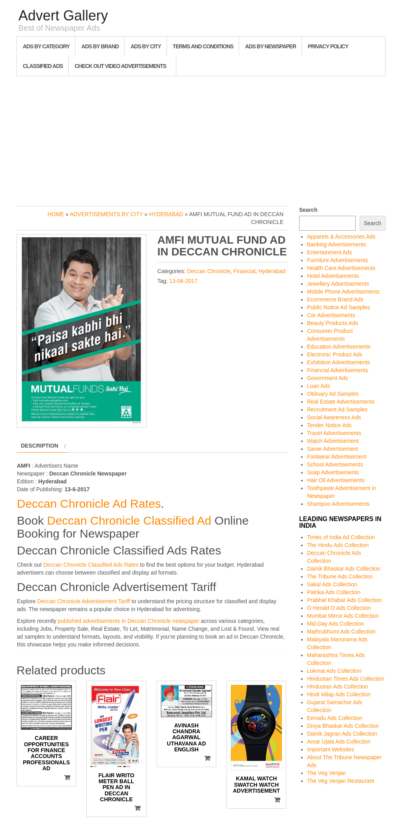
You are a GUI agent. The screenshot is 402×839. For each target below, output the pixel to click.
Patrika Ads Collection (333, 592)
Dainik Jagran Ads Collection (342, 734)
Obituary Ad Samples (333, 394)
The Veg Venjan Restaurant (340, 781)
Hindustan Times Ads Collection (345, 679)
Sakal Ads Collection (332, 584)
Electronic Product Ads (334, 354)
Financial (245, 271)
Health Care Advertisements (341, 268)
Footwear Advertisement (336, 456)
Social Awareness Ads (334, 417)
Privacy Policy (328, 46)
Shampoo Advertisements (338, 504)
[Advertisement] (201, 139)
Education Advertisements (339, 346)
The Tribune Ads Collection (340, 576)
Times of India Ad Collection (341, 537)
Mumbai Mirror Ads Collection (343, 616)
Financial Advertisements (337, 370)
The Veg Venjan (326, 773)
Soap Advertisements (333, 472)
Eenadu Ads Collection (334, 718)
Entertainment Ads (329, 252)
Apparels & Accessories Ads (341, 236)
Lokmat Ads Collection (334, 671)
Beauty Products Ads (332, 323)
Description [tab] (39, 445)
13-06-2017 (183, 281)
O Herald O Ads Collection (339, 608)
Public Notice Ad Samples (338, 307)
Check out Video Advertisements (120, 66)
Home (56, 214)
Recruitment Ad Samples (337, 409)
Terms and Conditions (203, 46)
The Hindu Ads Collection (338, 545)
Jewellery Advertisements (338, 284)
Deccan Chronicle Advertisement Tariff (83, 601)
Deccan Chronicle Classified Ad (129, 520)
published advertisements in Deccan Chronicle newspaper (128, 621)
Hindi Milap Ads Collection (339, 694)
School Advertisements (335, 464)
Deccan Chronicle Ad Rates (89, 503)
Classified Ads (43, 66)
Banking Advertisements (336, 244)
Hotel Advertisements (333, 276)
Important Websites (330, 749)
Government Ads (327, 378)
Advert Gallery (63, 15)
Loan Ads (318, 386)
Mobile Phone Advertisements (343, 291)
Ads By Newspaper (270, 46)
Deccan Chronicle (208, 271)
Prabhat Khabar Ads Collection (344, 600)
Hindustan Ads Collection (337, 686)
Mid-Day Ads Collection (335, 624)
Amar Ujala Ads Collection (339, 741)
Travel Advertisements (334, 433)
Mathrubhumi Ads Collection (341, 631)
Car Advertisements (331, 315)
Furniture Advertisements (337, 260)
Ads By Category (46, 46)
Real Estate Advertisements (341, 401)
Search (308, 210)
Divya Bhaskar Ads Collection (343, 726)
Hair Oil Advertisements (335, 480)
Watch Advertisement (333, 441)
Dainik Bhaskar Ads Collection (343, 568)
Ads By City (145, 46)
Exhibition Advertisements (338, 362)
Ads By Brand (100, 46)
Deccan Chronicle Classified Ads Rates (91, 565)
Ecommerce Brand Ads (335, 299)
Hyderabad (166, 214)
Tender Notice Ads (329, 425)
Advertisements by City (106, 214)
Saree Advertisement (332, 449)
